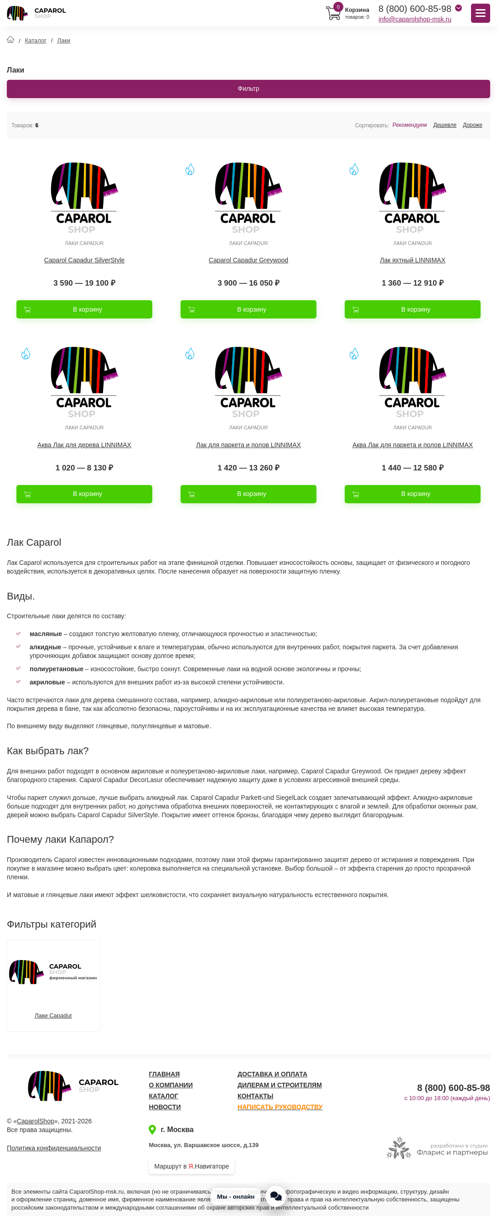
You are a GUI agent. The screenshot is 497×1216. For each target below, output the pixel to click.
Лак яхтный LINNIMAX (412, 260)
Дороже (472, 125)
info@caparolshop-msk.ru (414, 19)
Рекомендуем (410, 125)
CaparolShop (35, 1121)
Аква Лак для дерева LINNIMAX (84, 445)
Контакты (255, 1096)
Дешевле (444, 125)
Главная (164, 1074)
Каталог (36, 40)
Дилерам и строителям (280, 1085)
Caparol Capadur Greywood (248, 260)
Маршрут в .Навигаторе (191, 1166)
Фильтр (248, 88)
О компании (170, 1085)
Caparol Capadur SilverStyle (84, 260)
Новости (165, 1107)
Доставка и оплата (272, 1074)
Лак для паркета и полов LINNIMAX (248, 445)
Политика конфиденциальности (54, 1148)
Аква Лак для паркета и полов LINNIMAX (412, 445)
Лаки (64, 40)
